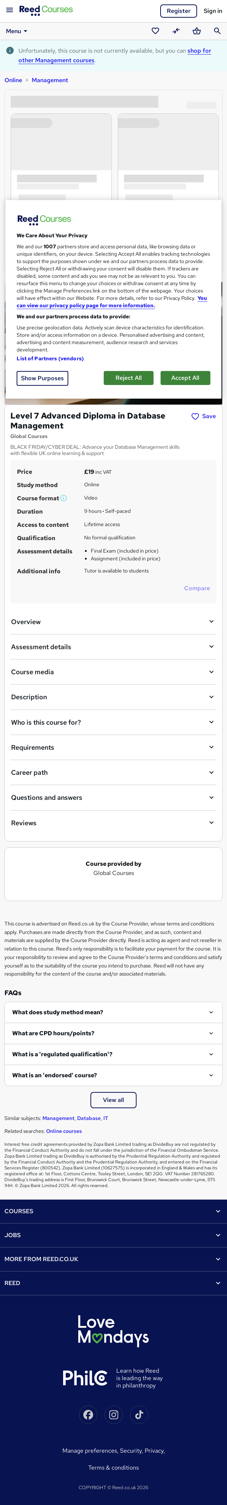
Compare (197, 588)
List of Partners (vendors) (50, 358)
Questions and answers (113, 797)
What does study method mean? (57, 1012)
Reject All (129, 378)
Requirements (113, 747)
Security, (132, 1451)
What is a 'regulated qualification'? (62, 1054)
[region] (113, 299)
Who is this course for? (113, 722)
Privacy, (155, 1451)
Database (89, 1118)
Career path (113, 772)
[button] (64, 498)
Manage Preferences (89, 1451)
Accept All (185, 378)
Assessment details (113, 646)
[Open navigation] (9, 10)
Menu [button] (18, 31)
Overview (113, 621)
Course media (113, 672)
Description (113, 697)
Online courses (64, 1131)
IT (105, 1118)
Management (50, 80)
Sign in (213, 11)
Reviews (113, 822)
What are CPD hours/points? (53, 1033)
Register (178, 11)
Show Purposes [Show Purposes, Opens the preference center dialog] (42, 378)
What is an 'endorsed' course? (54, 1075)
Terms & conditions (113, 1467)
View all (113, 1100)
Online (13, 80)
